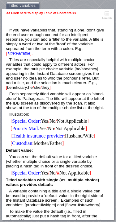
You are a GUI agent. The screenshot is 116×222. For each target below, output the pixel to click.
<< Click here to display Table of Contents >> (41, 13)
